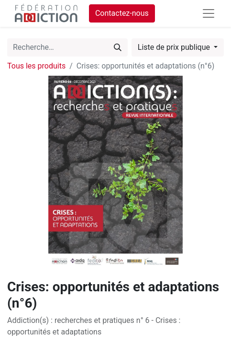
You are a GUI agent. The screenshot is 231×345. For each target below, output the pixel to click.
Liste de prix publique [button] (175, 47)
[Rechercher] (118, 47)
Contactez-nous (122, 13)
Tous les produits (36, 65)
